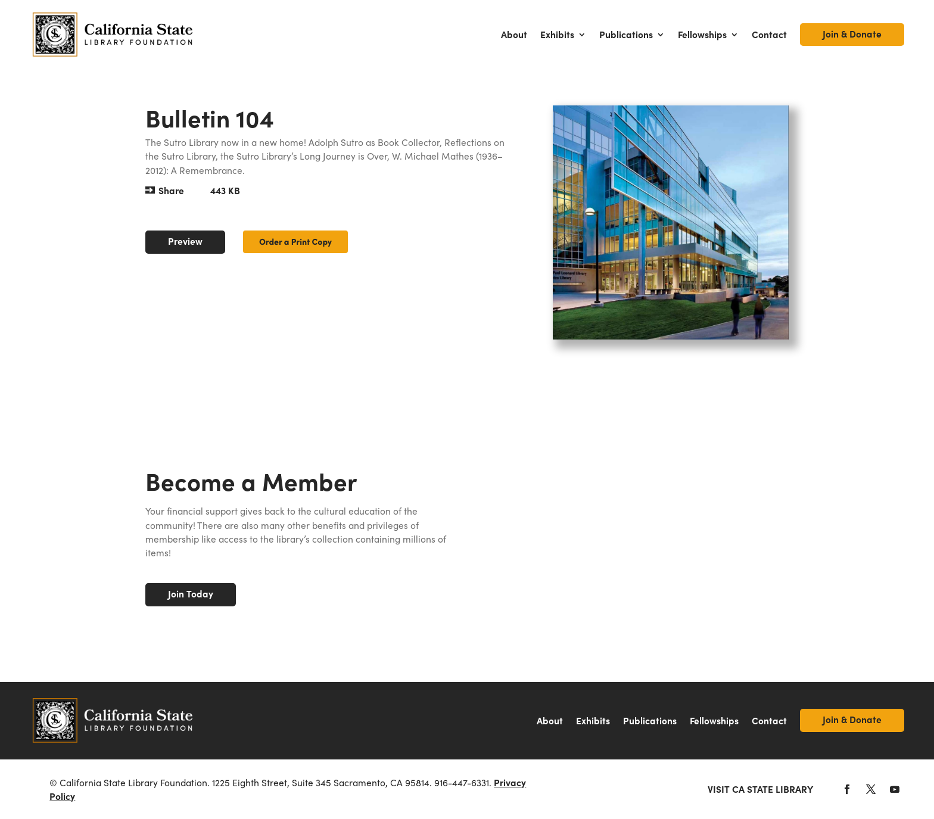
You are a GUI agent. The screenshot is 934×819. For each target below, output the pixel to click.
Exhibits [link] (557, 34)
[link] (113, 35)
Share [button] (171, 190)
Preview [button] (185, 241)
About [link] (514, 34)
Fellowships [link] (702, 34)
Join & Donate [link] (852, 33)
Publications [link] (626, 34)
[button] (847, 789)
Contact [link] (769, 34)
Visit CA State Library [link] (760, 789)
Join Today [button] (190, 593)
